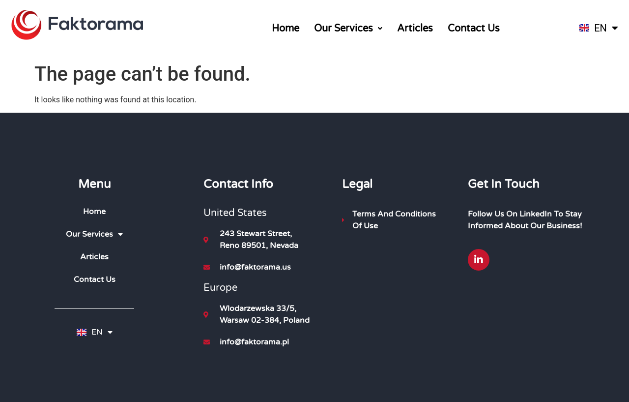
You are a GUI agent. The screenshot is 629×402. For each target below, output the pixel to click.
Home (285, 28)
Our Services (348, 28)
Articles (415, 28)
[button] (348, 28)
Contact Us (474, 28)
